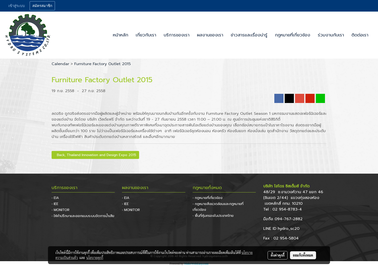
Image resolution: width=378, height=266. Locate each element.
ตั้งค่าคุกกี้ (277, 255)
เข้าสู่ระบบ (16, 6)
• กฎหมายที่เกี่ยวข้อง (208, 197)
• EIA (55, 197)
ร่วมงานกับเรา (331, 35)
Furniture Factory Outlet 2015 (102, 64)
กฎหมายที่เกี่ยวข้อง (292, 35)
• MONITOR (60, 209)
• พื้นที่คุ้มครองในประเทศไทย (213, 215)
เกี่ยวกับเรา (146, 35)
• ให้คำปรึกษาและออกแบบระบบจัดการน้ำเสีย (83, 215)
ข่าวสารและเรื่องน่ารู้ (249, 35)
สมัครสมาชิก (42, 6)
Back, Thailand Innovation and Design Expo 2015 (95, 154)
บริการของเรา (176, 35)
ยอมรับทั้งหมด (303, 255)
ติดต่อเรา (359, 35)
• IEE (55, 203)
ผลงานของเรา (210, 35)
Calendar (60, 64)
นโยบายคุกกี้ (94, 257)
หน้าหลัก (120, 35)
